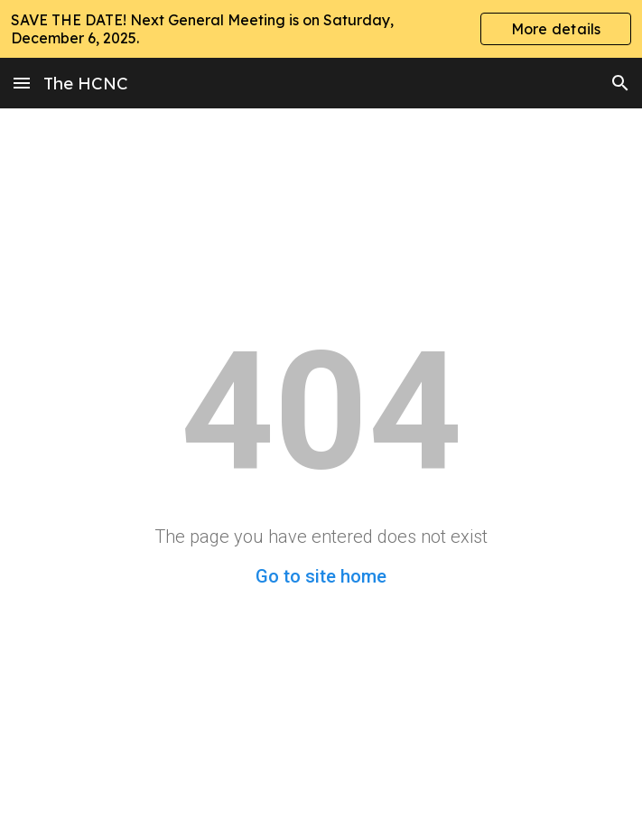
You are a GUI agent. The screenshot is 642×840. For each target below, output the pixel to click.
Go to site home (321, 576)
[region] (321, 29)
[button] (21, 82)
